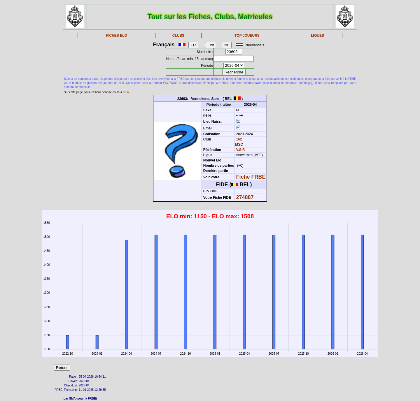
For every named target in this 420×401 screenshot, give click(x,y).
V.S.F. (240, 150)
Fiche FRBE (251, 177)
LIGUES (317, 36)
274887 (245, 197)
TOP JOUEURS (247, 36)
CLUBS (178, 36)
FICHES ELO (116, 36)
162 (238, 139)
